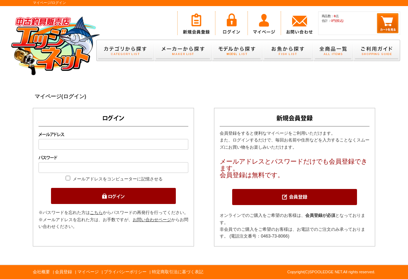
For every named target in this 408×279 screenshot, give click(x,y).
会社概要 (41, 272)
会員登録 (63, 272)
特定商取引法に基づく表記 (177, 272)
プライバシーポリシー (125, 272)
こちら (96, 212)
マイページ (88, 272)
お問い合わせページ (152, 219)
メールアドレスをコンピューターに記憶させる (118, 178)
